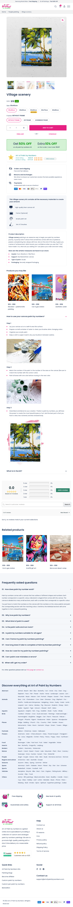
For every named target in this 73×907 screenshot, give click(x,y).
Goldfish (43, 711)
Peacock (55, 717)
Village (65, 725)
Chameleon (30, 699)
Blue (35, 691)
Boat (38, 771)
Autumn (20, 763)
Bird (31, 691)
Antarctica (21, 760)
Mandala (46, 780)
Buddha (53, 777)
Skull (26, 783)
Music (28, 696)
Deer (60, 691)
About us (39, 829)
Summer (38, 763)
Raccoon (47, 705)
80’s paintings (28, 777)
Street (53, 725)
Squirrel (26, 708)
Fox (65, 699)
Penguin (20, 719)
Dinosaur (48, 699)
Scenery (65, 751)
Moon (40, 765)
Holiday (29, 780)
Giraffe (20, 702)
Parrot (49, 717)
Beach (26, 691)
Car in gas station (38, 307)
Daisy (45, 734)
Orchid (36, 737)
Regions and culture (9, 760)
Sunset (56, 696)
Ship (26, 774)
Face (27, 694)
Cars (42, 771)
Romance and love (55, 757)
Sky (50, 765)
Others (4, 777)
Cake (28, 742)
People (4, 757)
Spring (32, 763)
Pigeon (34, 719)
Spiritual (43, 783)
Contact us (40, 825)
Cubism (20, 748)
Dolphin (28, 711)
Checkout (52, 134)
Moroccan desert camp (58, 568)
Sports (4, 768)
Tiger (31, 708)
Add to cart (48, 128)
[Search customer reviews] (32, 504)
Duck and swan (42, 714)
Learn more (18, 179)
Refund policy (41, 844)
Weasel (43, 708)
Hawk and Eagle (61, 714)
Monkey (37, 705)
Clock (66, 777)
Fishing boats (56, 771)
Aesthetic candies (62, 307)
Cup (19, 780)
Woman (67, 696)
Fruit (40, 742)
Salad (45, 742)
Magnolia (30, 737)
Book (48, 777)
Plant (54, 751)
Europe (40, 760)
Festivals (5, 731)
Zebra (54, 708)
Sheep (61, 705)
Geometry (28, 748)
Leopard (20, 705)
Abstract (5, 691)
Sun (58, 765)
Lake (42, 751)
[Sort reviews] (65, 512)
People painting (14, 12)
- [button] (10, 128)
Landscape (54, 694)
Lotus (23, 737)
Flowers (4, 734)
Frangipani (63, 734)
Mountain (21, 696)
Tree (61, 696)
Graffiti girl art (31, 568)
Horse (47, 694)
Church (32, 722)
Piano (63, 780)
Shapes (50, 696)
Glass (24, 780)
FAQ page (30, 670)
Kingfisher (32, 717)
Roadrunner (41, 719)
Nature (33, 696)
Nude (45, 757)
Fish (31, 694)
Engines (48, 771)
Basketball (21, 768)
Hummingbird (22, 717)
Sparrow (54, 719)
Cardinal (21, 714)
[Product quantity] (17, 127)
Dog (64, 691)
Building (26, 722)
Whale (60, 711)
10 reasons (40, 832)
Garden (54, 722)
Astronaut (21, 765)
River (59, 751)
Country (43, 722)
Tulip (19, 740)
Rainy (27, 763)
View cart (20, 134)
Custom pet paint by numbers (13, 884)
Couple (25, 757)
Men (41, 757)
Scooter (20, 774)
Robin (48, 719)
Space (4, 765)
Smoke (31, 783)
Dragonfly (32, 745)
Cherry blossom (36, 734)
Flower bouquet (53, 734)
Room (34, 725)
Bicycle (28, 771)
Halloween (41, 731)
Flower (36, 694)
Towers (58, 725)
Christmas (27, 731)
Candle (60, 777)
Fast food (34, 742)
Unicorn (37, 708)
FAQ (38, 836)
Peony (47, 737)
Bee (19, 745)
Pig (42, 705)
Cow (37, 699)
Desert (31, 751)
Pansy (42, 737)
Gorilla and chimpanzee (32, 702)
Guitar (42, 694)
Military (64, 771)
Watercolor (36, 748)
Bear (19, 699)
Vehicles (5, 771)
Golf (40, 768)
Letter (40, 780)
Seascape (21, 754)
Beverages (21, 742)
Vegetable (52, 742)
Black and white (40, 777)
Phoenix (27, 719)
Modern (4, 748)
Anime (20, 777)
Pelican (62, 717)
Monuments (22, 725)
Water (59, 742)
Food (4, 742)
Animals (5, 699)
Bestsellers (6, 888)
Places (4, 722)
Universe (64, 765)
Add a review (63, 490)
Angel (20, 757)
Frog (37, 711)
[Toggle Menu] (68, 6)
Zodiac (64, 783)
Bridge (20, 722)
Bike (34, 771)
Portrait (43, 696)
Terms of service (42, 851)
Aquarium (21, 711)
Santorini (41, 725)
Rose (58, 737)
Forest (37, 751)
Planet (45, 765)
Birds (3, 714)
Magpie (39, 717)
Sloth (66, 705)
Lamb (67, 702)
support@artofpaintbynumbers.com (50, 879)
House (61, 722)
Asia (28, 760)
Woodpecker (63, 719)
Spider (20, 708)
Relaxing (20, 783)
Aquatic (5, 711)
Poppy (53, 737)
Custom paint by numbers (11, 880)
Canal (26, 751)
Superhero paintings (54, 783)
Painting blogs (7, 873)
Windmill (21, 728)
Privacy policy (41, 840)
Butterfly (41, 691)
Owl (38, 696)
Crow (33, 714)
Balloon (20, 731)
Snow (28, 754)
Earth (28, 765)
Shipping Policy (42, 847)
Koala (62, 702)
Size (8, 106)
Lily (19, 737)
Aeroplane (21, 771)
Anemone (21, 734)
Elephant (21, 694)
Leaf (35, 780)
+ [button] (24, 128)
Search (67, 504)
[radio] (11, 110)
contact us (40, 670)
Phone (58, 780)
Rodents (54, 705)
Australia (33, 760)
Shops (47, 725)
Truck (31, 774)
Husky (57, 702)
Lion (66, 694)
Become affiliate (8, 876)
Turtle (55, 711)
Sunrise (33, 754)
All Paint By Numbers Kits (11, 869)
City (56, 691)
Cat (46, 691)
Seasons (5, 763)
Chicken (28, 714)
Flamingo (52, 714)
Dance (32, 757)
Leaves (61, 694)
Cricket (28, 768)
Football (35, 768)
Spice (37, 783)
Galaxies (34, 765)
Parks (29, 725)
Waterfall (51, 754)
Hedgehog (45, 702)
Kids (36, 757)
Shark (49, 711)
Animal (20, 691)
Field (49, 722)
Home (4, 12)
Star (54, 765)
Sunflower (64, 737)
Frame (9, 115)
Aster (28, 734)
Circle (51, 691)
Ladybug (40, 745)
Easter (35, 731)
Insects (4, 745)
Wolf (49, 708)
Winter (45, 763)
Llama (31, 705)
